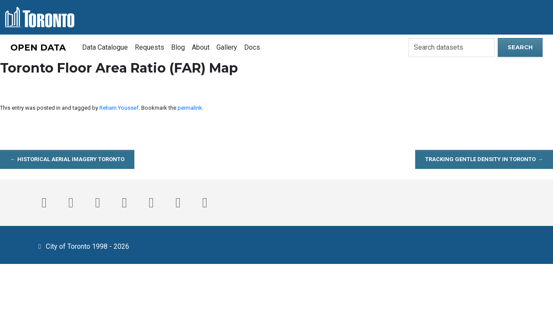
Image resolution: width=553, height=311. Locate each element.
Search (520, 47)
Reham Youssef (119, 108)
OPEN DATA (38, 47)
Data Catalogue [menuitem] (105, 47)
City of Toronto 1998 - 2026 (82, 246)
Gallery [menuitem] (226, 47)
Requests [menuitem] (149, 47)
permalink (190, 108)
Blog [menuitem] (178, 47)
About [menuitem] (201, 47)
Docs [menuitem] (252, 47)
